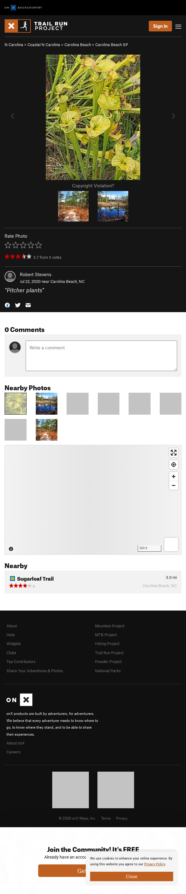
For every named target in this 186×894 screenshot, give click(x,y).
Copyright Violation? (93, 185)
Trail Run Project (109, 652)
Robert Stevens (35, 274)
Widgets (13, 643)
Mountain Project (109, 625)
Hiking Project (107, 643)
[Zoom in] (173, 476)
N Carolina (14, 44)
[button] (7, 304)
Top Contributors (20, 661)
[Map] (93, 499)
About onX (15, 743)
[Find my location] (173, 464)
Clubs (11, 652)
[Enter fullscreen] (173, 452)
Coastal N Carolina (43, 44)
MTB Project (106, 634)
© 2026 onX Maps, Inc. (77, 818)
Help (10, 634)
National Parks (108, 670)
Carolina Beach (77, 44)
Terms (106, 818)
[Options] (171, 544)
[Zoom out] (173, 485)
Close (131, 876)
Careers (13, 751)
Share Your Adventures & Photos (34, 670)
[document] (131, 868)
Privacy (122, 818)
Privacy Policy (154, 864)
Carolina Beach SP (111, 44)
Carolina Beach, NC (67, 281)
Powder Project (108, 661)
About (11, 625)
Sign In (160, 26)
